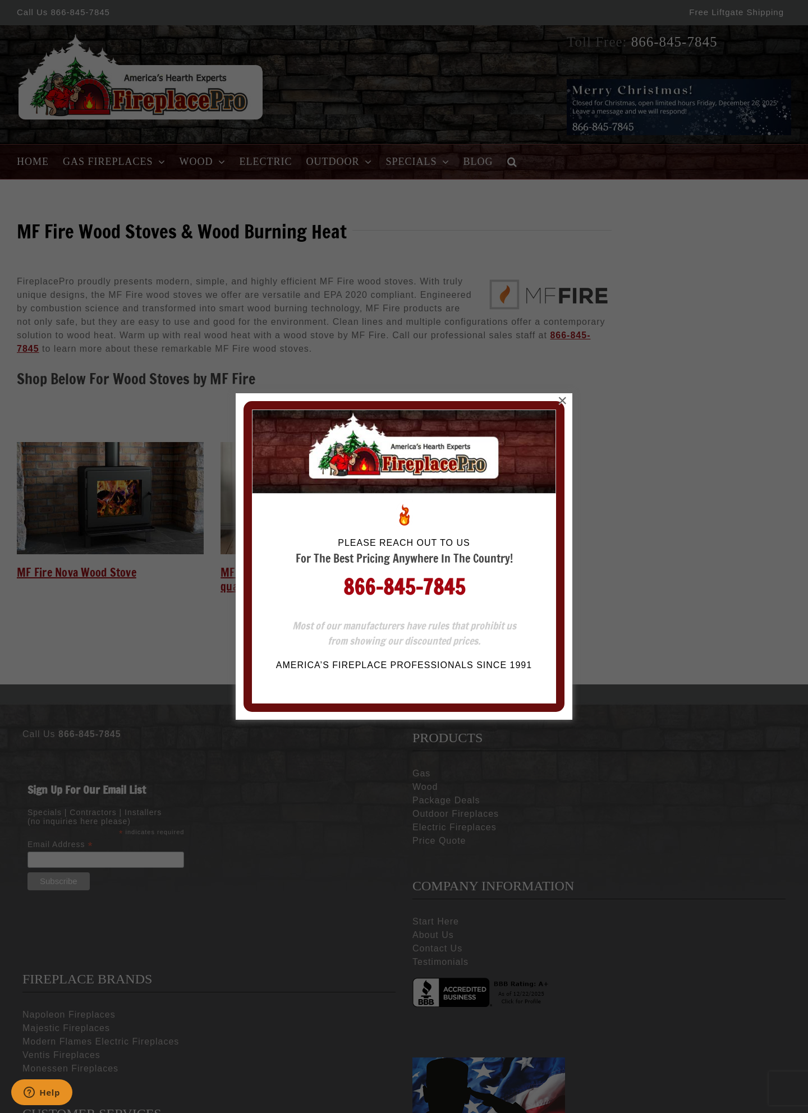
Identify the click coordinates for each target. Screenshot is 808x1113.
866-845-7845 (404, 232)
